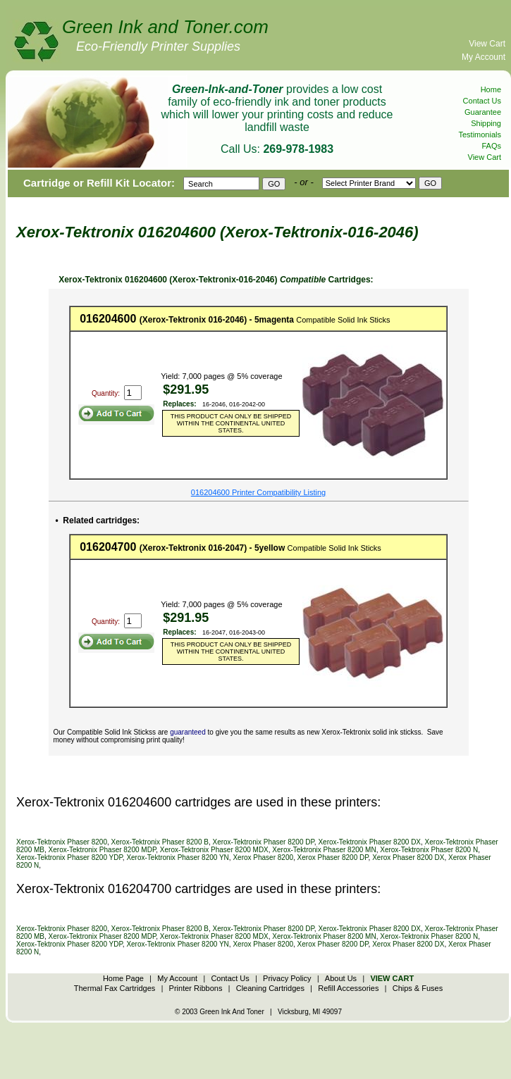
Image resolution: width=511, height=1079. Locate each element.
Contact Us (482, 100)
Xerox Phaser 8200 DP (333, 857)
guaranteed (188, 732)
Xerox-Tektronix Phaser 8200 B (160, 842)
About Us (341, 978)
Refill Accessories (348, 988)
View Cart (487, 44)
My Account (483, 57)
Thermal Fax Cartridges (115, 988)
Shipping (486, 123)
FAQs (491, 146)
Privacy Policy (287, 978)
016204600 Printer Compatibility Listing (258, 492)
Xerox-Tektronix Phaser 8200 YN (177, 857)
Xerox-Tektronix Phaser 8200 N (429, 850)
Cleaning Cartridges (270, 988)
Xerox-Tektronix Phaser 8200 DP (263, 842)
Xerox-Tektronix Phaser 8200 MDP (102, 850)
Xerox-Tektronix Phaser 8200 (61, 842)
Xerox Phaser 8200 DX (408, 857)
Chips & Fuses (418, 988)
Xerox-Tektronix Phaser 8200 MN (324, 850)
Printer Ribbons (196, 988)
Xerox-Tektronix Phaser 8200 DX (369, 842)
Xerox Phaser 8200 (263, 857)
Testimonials (479, 134)
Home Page (123, 978)
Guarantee (482, 112)
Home (491, 89)
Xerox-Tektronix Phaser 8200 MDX (214, 850)
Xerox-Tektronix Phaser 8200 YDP (69, 857)
